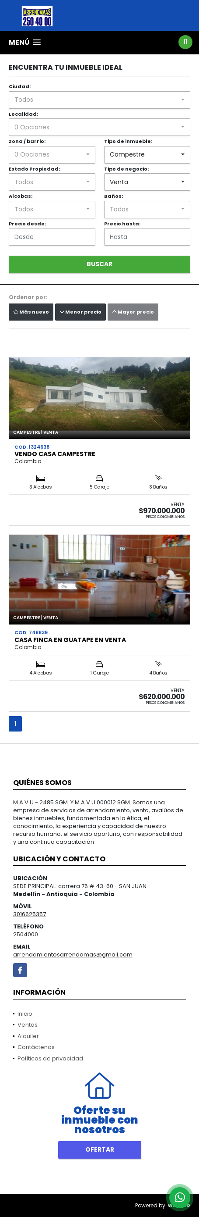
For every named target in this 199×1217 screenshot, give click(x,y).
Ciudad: (20, 86)
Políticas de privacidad (50, 1058)
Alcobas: (20, 196)
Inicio (24, 1014)
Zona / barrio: (27, 141)
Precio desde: (27, 223)
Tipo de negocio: (126, 168)
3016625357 (29, 914)
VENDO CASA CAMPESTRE (54, 454)
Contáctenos (36, 1047)
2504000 (25, 934)
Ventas (27, 1025)
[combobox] (99, 100)
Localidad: (23, 114)
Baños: (113, 196)
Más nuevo (31, 311)
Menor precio (80, 311)
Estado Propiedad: (34, 168)
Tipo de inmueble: (128, 141)
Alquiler (28, 1036)
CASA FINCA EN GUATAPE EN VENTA (70, 639)
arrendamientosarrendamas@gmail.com (73, 954)
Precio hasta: (122, 223)
